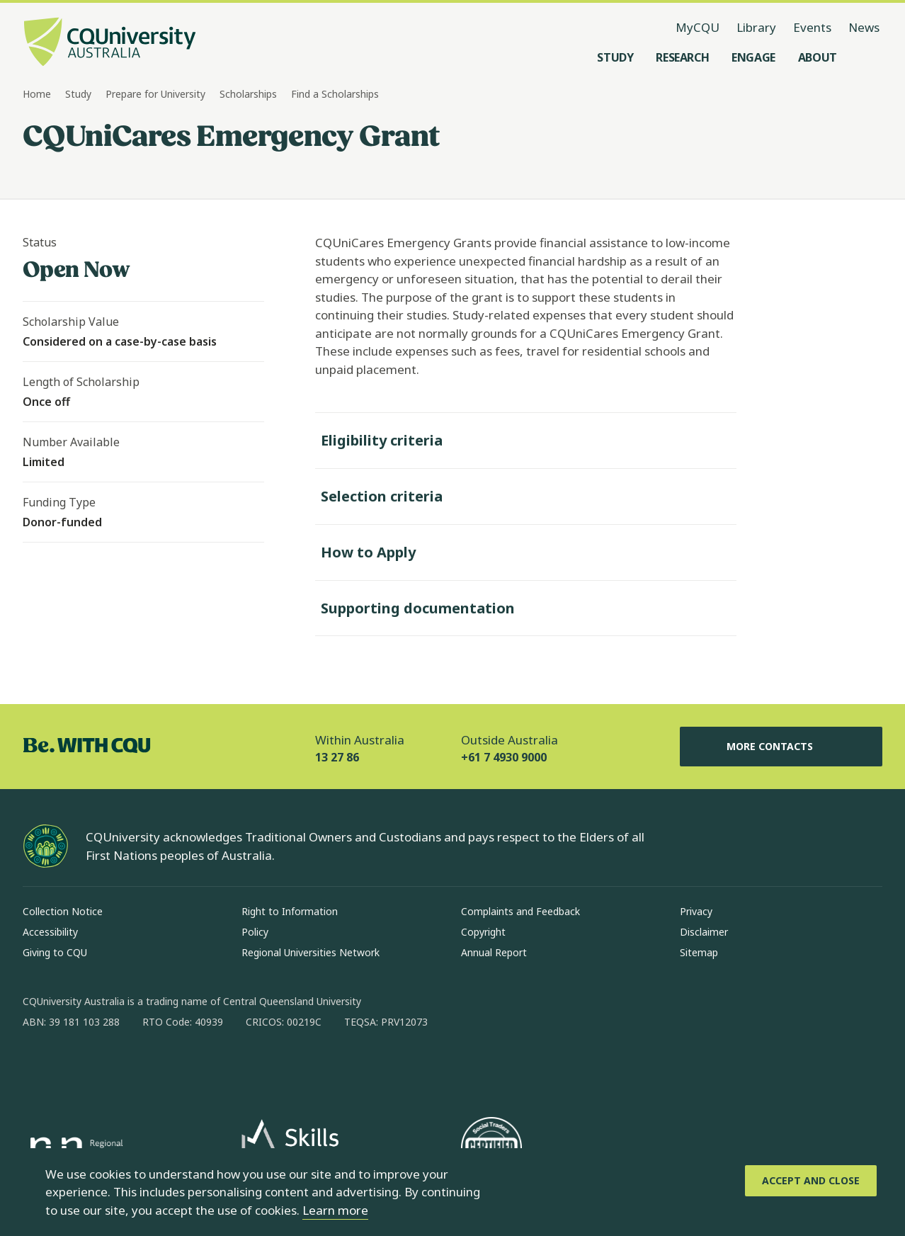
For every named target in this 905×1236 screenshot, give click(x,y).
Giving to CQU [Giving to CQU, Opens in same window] (55, 952)
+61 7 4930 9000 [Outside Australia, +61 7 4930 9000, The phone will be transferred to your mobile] (504, 757)
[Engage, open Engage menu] (753, 57)
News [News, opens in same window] (864, 27)
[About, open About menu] (817, 57)
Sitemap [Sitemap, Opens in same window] (699, 952)
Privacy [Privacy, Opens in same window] (696, 911)
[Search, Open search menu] (868, 57)
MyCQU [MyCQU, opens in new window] (697, 27)
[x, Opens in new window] (148, 1067)
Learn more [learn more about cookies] (335, 1210)
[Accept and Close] (811, 1180)
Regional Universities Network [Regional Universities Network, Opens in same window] (310, 952)
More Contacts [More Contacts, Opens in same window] (781, 746)
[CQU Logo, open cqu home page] (110, 43)
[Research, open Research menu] (682, 57)
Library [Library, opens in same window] (756, 27)
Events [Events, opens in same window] (812, 27)
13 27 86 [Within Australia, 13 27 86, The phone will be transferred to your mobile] (337, 757)
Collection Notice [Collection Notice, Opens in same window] (63, 911)
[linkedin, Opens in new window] (111, 1067)
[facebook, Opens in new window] (38, 1067)
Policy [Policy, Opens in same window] (254, 932)
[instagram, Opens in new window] (75, 1067)
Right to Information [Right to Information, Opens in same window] (289, 911)
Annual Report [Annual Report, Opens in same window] (494, 952)
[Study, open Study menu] (615, 57)
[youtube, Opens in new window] (185, 1067)
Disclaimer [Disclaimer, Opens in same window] (704, 932)
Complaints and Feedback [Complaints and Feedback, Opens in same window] (520, 911)
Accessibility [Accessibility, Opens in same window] (50, 932)
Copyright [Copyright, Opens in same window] (483, 932)
